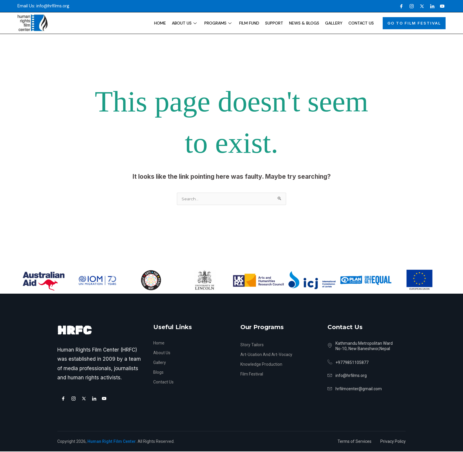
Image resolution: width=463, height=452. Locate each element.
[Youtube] (441, 6)
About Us (184, 23)
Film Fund (249, 23)
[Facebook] (399, 6)
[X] (420, 6)
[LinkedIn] (430, 6)
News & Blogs (304, 23)
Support (274, 23)
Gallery (334, 23)
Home (160, 23)
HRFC (74, 331)
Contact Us (361, 23)
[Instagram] (410, 6)
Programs (217, 23)
